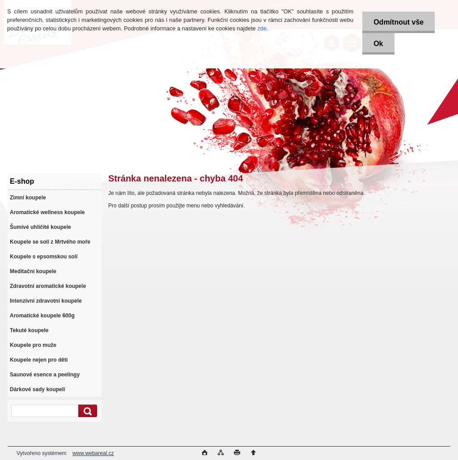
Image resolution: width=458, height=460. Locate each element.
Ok (378, 43)
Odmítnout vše (398, 22)
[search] (86, 411)
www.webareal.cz (93, 453)
